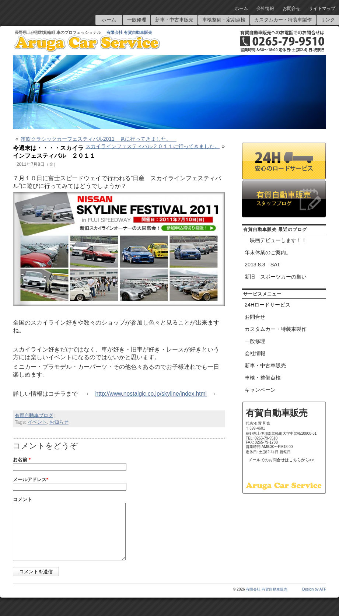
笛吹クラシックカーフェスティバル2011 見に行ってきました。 (99, 139)
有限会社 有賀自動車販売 (129, 32)
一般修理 (136, 19)
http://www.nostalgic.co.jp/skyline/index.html (151, 394)
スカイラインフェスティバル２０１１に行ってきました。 (152, 146)
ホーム (241, 8)
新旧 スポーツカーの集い (276, 277)
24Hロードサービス (267, 305)
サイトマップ (322, 8)
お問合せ (291, 8)
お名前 (22, 459)
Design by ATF (314, 600)
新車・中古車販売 (174, 19)
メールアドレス (30, 479)
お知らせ (59, 422)
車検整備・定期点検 (223, 19)
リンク (328, 19)
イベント (37, 422)
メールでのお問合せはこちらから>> (281, 460)
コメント (22, 499)
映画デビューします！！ (276, 240)
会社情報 (265, 8)
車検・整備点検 (263, 378)
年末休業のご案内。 (268, 252)
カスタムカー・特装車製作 (283, 19)
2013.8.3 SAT (262, 264)
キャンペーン (260, 390)
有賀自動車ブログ (34, 415)
